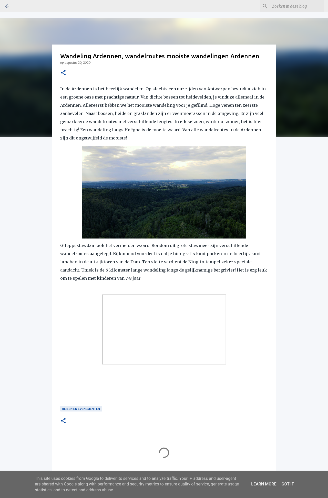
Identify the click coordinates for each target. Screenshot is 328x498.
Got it (287, 484)
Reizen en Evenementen (81, 408)
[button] (63, 73)
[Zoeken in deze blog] (297, 6)
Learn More (263, 484)
